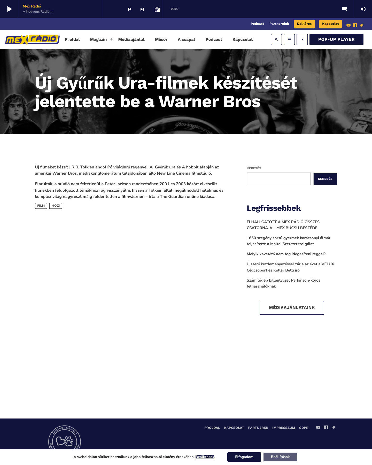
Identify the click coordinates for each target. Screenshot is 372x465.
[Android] (362, 25)
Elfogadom (244, 456)
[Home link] (32, 39)
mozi (55, 206)
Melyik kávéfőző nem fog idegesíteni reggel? (286, 254)
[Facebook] (355, 25)
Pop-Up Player (336, 39)
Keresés (254, 168)
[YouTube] (348, 25)
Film (41, 206)
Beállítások (205, 457)
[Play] (302, 39)
